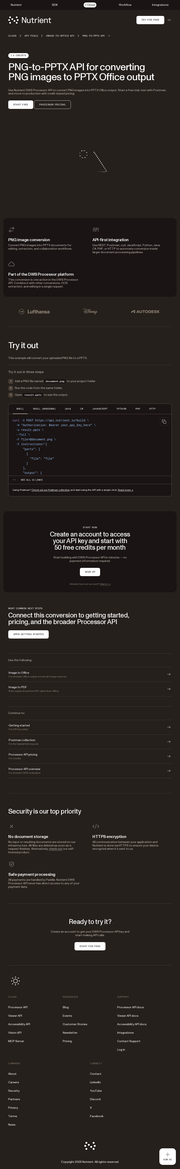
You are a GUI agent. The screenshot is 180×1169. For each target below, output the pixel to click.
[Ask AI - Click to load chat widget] (167, 1156)
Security (14, 1091)
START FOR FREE (90, 946)
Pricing (67, 1041)
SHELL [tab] (20, 409)
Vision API (14, 1033)
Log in (121, 1050)
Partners (14, 1099)
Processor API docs (130, 1007)
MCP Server (16, 1041)
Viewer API (15, 1016)
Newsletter (70, 1033)
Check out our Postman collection (51, 490)
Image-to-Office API (60, 36)
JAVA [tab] (68, 409)
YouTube (96, 1091)
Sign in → (105, 584)
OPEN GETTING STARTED (28, 634)
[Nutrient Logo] (29, 20)
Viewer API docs (128, 1016)
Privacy (13, 1108)
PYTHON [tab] (121, 409)
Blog (66, 1007)
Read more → (125, 490)
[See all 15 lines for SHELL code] (32, 479)
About (12, 1074)
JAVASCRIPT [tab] (100, 409)
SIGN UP (90, 572)
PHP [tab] (137, 409)
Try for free (150, 20)
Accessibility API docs (132, 1024)
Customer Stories (75, 1024)
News (11, 1125)
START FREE (20, 104)
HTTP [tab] (152, 409)
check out (55, 849)
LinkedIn (95, 1082)
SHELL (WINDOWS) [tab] (44, 409)
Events (67, 1016)
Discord (95, 1099)
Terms (12, 1116)
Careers (13, 1082)
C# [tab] (81, 409)
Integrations (125, 1033)
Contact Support (128, 1041)
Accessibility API (19, 1024)
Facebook (96, 1116)
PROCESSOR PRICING (52, 104)
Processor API (17, 1007)
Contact (95, 1074)
